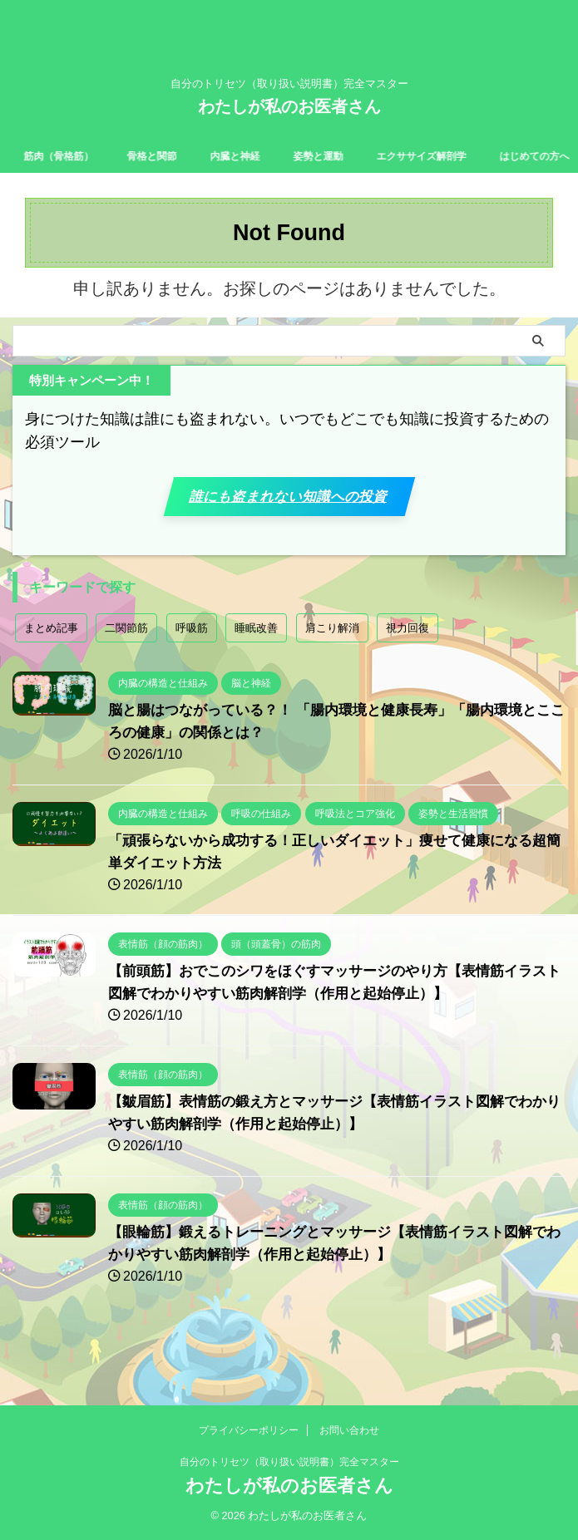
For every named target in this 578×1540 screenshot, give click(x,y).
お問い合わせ (349, 1431)
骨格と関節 (176, 155)
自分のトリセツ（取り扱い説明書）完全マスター (289, 1463)
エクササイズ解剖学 (474, 155)
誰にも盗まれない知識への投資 (286, 509)
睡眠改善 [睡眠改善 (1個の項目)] (256, 653)
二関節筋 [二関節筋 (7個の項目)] (126, 653)
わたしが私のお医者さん (289, 106)
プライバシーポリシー (249, 1431)
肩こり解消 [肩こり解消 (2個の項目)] (332, 653)
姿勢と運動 (359, 155)
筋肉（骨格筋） (73, 155)
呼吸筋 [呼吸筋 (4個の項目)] (191, 653)
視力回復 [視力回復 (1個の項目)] (407, 653)
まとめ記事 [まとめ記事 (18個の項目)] (51, 653)
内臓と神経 (268, 155)
